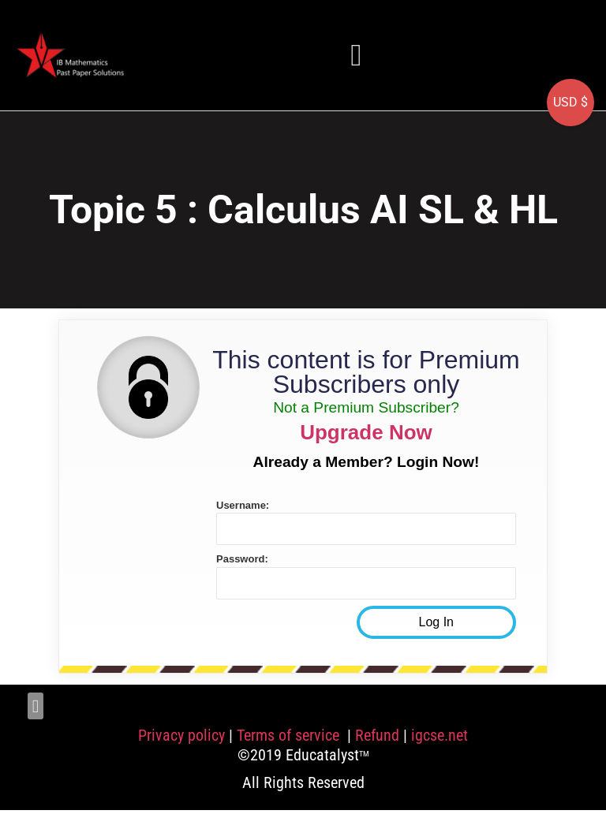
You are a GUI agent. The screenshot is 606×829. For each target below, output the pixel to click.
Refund (377, 735)
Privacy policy (181, 735)
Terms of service (290, 735)
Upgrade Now (366, 432)
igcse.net (439, 735)
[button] (356, 55)
